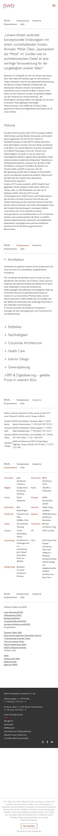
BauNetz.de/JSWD (12, 618)
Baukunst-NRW (10, 664)
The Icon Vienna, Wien (14, 641)
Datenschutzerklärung (17, 731)
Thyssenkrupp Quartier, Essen (17, 638)
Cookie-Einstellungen (16, 738)
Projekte (8, 720)
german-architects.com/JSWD (17, 624)
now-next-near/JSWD (13, 612)
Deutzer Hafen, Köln (13, 632)
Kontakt (9, 724)
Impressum (9, 727)
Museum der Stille (12, 658)
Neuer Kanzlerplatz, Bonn (15, 644)
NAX (6, 655)
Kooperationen (10, 24)
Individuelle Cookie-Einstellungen (29, 831)
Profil (7, 245)
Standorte (36, 20)
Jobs (6, 717)
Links (22, 24)
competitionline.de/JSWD (15, 621)
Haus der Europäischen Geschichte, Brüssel (22, 635)
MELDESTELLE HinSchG (15, 734)
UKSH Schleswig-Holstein (15, 647)
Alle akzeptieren (29, 825)
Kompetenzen (23, 20)
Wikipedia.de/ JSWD (13, 615)
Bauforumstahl (10, 661)
